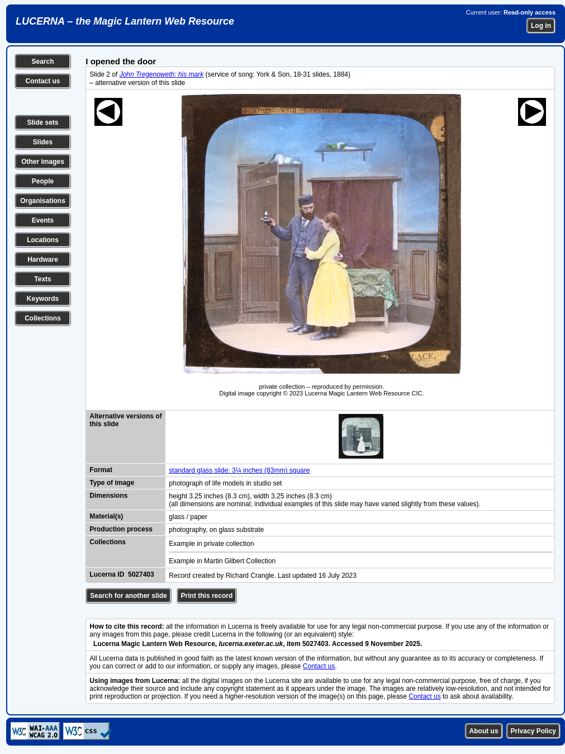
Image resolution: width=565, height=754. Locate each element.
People (43, 181)
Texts (42, 279)
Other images (42, 162)
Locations (43, 240)
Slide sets (42, 122)
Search (42, 61)
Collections (43, 318)
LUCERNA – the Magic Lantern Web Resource (125, 21)
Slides (43, 142)
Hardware (42, 259)
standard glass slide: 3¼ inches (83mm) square (239, 470)
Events (43, 220)
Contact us (42, 81)
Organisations (42, 201)
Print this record (207, 596)
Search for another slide (128, 596)
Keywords (43, 299)
